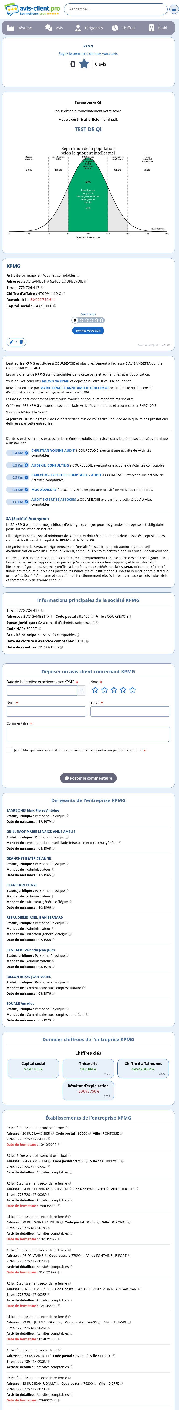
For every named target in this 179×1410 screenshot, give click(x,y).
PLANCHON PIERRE (22, 885)
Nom (13, 702)
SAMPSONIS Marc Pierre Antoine (33, 810)
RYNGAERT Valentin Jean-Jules (31, 950)
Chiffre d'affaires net (143, 1063)
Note (96, 681)
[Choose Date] (81, 690)
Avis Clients (88, 314)
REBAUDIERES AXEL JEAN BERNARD (35, 917)
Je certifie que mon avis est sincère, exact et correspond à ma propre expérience (80, 750)
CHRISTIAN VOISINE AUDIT (53, 450)
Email (96, 702)
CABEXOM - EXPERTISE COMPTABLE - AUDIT (66, 475)
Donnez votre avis (88, 331)
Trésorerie (88, 1063)
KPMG (88, 46)
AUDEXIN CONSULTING (50, 465)
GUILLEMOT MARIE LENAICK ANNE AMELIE (41, 831)
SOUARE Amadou (20, 1003)
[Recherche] (116, 9)
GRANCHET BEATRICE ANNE (29, 858)
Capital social (33, 1063)
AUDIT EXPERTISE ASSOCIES (54, 499)
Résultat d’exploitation (88, 1085)
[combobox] (42, 690)
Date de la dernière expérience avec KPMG (43, 681)
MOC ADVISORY (44, 489)
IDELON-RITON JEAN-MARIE (29, 976)
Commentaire (20, 723)
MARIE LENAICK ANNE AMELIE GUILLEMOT (74, 388)
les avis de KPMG (55, 381)
